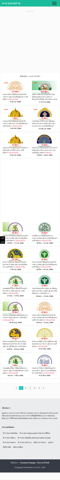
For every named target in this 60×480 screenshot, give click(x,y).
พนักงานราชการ (39, 442)
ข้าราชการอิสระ (9, 438)
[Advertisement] (30, 42)
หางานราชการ (11, 3)
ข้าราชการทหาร (9, 442)
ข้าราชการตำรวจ (24, 442)
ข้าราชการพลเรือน (10, 433)
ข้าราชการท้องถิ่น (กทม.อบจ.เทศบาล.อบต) (34, 438)
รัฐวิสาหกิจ (7, 447)
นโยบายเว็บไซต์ (43, 463)
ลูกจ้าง (50, 442)
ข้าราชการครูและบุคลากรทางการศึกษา (35, 433)
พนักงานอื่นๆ (18, 447)
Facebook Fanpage (27, 463)
